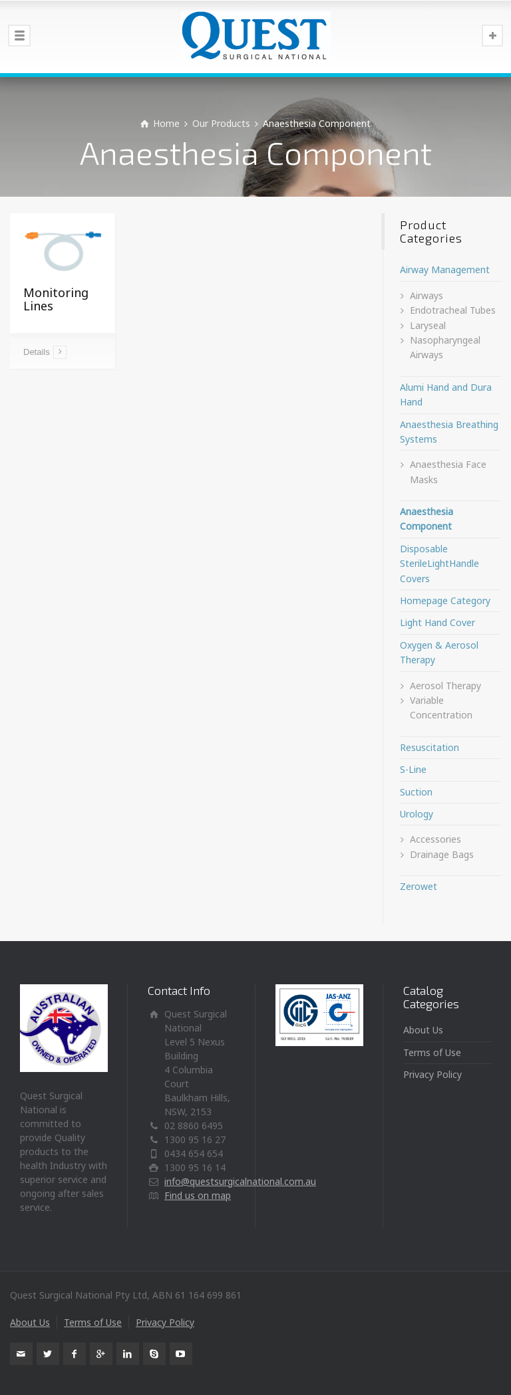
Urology (416, 813)
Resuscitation (429, 747)
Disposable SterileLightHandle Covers (439, 563)
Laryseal (428, 325)
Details (36, 352)
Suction (416, 792)
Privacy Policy (432, 1074)
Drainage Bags (442, 854)
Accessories (435, 839)
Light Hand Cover (437, 622)
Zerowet (418, 886)
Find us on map (197, 1195)
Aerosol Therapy (445, 685)
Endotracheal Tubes (453, 310)
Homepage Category (445, 600)
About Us (423, 1029)
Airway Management (445, 269)
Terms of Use (432, 1052)
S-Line (413, 769)
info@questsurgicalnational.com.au (240, 1181)
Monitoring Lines (55, 299)
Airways (426, 295)
